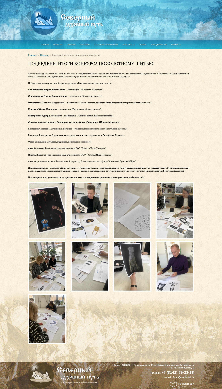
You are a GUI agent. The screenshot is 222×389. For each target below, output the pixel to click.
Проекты (71, 44)
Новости (57, 44)
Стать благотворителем (106, 44)
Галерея (142, 44)
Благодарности (158, 44)
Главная (45, 44)
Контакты (176, 44)
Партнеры (85, 44)
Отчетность (128, 44)
